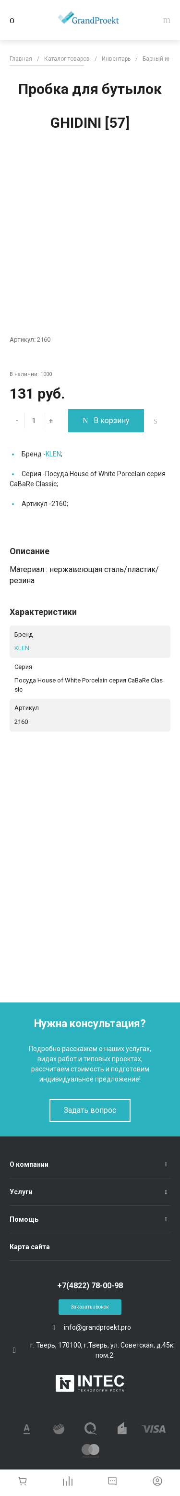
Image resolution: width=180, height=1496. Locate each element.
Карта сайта (30, 1247)
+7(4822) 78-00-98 (90, 1285)
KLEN (53, 454)
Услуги (21, 1192)
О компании (29, 1164)
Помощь (24, 1219)
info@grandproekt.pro (97, 1327)
